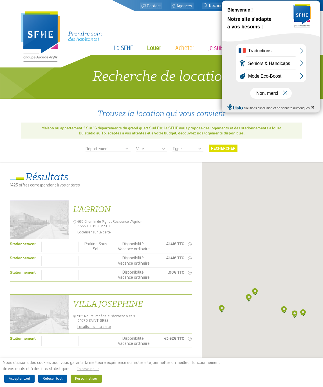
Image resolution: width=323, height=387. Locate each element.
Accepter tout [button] (19, 379)
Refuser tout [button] (52, 379)
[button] (205, 6)
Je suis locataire (227, 47)
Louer (154, 48)
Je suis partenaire (281, 47)
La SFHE (123, 47)
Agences (184, 6)
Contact (154, 6)
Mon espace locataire (275, 6)
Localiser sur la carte (96, 232)
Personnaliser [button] (86, 379)
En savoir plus (88, 369)
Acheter (184, 47)
